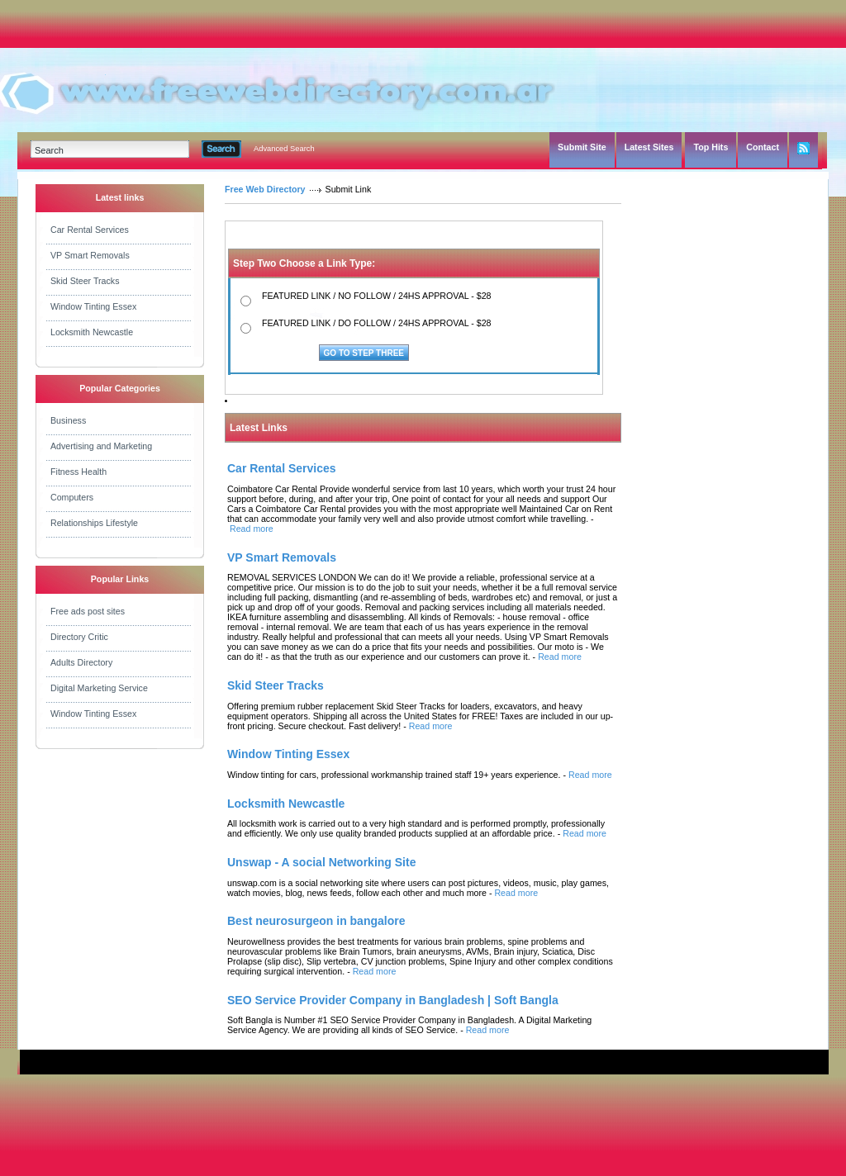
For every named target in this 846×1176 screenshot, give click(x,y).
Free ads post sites (87, 611)
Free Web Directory (265, 189)
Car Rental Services (89, 230)
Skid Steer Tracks (85, 281)
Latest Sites (649, 147)
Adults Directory (81, 662)
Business (68, 420)
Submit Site (582, 147)
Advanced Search (284, 149)
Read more (251, 528)
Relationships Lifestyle (94, 523)
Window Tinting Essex (93, 306)
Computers (71, 497)
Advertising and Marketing (101, 446)
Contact (762, 147)
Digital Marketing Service (99, 688)
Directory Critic (79, 637)
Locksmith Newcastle (91, 332)
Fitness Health (78, 472)
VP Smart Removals (90, 255)
